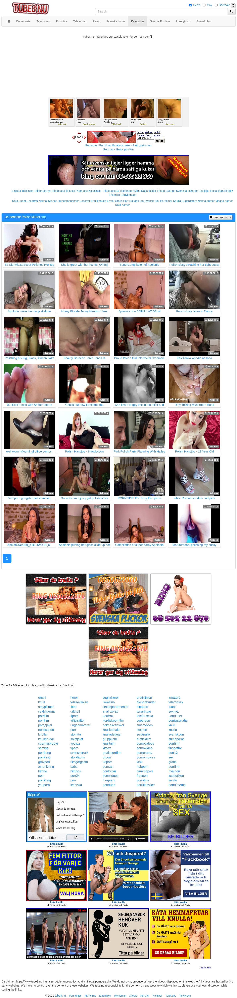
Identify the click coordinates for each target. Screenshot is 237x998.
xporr (74, 748)
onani (42, 697)
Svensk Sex (151, 200)
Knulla (177, 200)
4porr (74, 716)
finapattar (175, 748)
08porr (107, 762)
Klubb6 (228, 190)
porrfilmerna (177, 785)
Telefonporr (127, 190)
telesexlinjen (79, 702)
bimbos (75, 771)
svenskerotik (79, 752)
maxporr (174, 771)
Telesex (70, 190)
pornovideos (145, 743)
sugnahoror (111, 697)
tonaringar (144, 711)
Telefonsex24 (110, 190)
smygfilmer (46, 707)
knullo (173, 729)
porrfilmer (175, 716)
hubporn (142, 766)
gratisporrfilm (112, 752)
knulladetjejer (112, 734)
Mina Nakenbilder (145, 190)
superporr (143, 720)
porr (73, 729)
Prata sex (82, 190)
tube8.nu (60, 995)
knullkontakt (111, 729)
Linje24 (16, 190)
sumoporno (177, 739)
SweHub (109, 702)
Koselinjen (94, 190)
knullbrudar (46, 739)
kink (139, 762)
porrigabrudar (178, 720)
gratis (172, 762)
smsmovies (145, 725)
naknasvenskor (113, 725)
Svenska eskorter (187, 190)
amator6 (174, 697)
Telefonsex (58, 190)
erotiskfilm (144, 739)
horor (74, 697)
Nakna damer (206, 200)
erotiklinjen (144, 697)
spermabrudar (48, 743)
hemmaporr (145, 771)
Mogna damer (224, 200)
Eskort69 (32, 200)
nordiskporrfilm (113, 720)
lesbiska (76, 785)
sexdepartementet (115, 707)
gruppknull (110, 739)
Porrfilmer (166, 200)
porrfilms (143, 780)
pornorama (144, 752)
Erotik (110, 200)
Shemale (224, 5)
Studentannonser (68, 200)
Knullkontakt (98, 200)
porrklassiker (146, 785)
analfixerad (110, 711)
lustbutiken (176, 775)
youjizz (75, 743)
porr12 (173, 752)
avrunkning (46, 766)
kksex (107, 748)
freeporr (142, 775)
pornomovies (146, 757)
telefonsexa (145, 716)
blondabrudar (146, 702)
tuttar (172, 707)
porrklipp (44, 757)
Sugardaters (189, 200)
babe (74, 766)
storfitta (75, 734)
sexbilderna (46, 711)
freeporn (109, 780)
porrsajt (108, 766)
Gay (209, 5)
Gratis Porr (122, 200)
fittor (73, 707)
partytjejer (45, 725)
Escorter (85, 200)
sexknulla (143, 734)
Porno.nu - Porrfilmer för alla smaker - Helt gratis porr (118, 145)
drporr (107, 757)
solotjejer (76, 739)
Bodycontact (128, 194)
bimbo (42, 771)
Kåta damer (122, 205)
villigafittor (77, 720)
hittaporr (142, 707)
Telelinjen (27, 190)
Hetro (196, 5)
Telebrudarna (42, 190)
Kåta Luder (19, 200)
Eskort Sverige (166, 190)
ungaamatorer (80, 725)
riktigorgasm (79, 762)
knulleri (43, 734)
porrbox (108, 716)
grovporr (44, 762)
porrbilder (109, 771)
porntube (109, 785)
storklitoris (77, 757)
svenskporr (176, 734)
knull (41, 702)
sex (171, 757)
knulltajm (109, 743)
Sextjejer (204, 190)
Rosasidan (217, 190)
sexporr (142, 729)
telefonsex (176, 702)
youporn (44, 785)
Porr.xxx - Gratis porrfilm (118, 149)
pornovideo (144, 748)
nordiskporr (46, 729)
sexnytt (174, 711)
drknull (75, 711)
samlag (43, 748)
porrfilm (43, 716)
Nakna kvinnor (48, 200)
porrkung (44, 752)
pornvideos (110, 775)
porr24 (75, 775)
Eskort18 (114, 194)
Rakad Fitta (136, 200)
